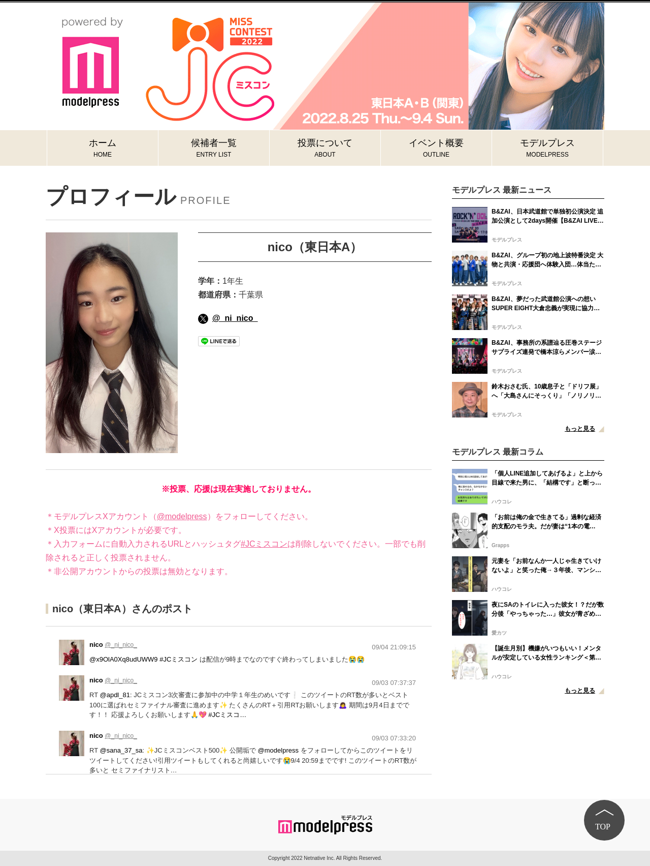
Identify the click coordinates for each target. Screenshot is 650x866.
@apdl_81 (114, 695)
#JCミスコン (264, 544)
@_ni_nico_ (227, 318)
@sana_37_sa (121, 750)
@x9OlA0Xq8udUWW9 (123, 659)
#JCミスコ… (227, 715)
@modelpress (182, 516)
